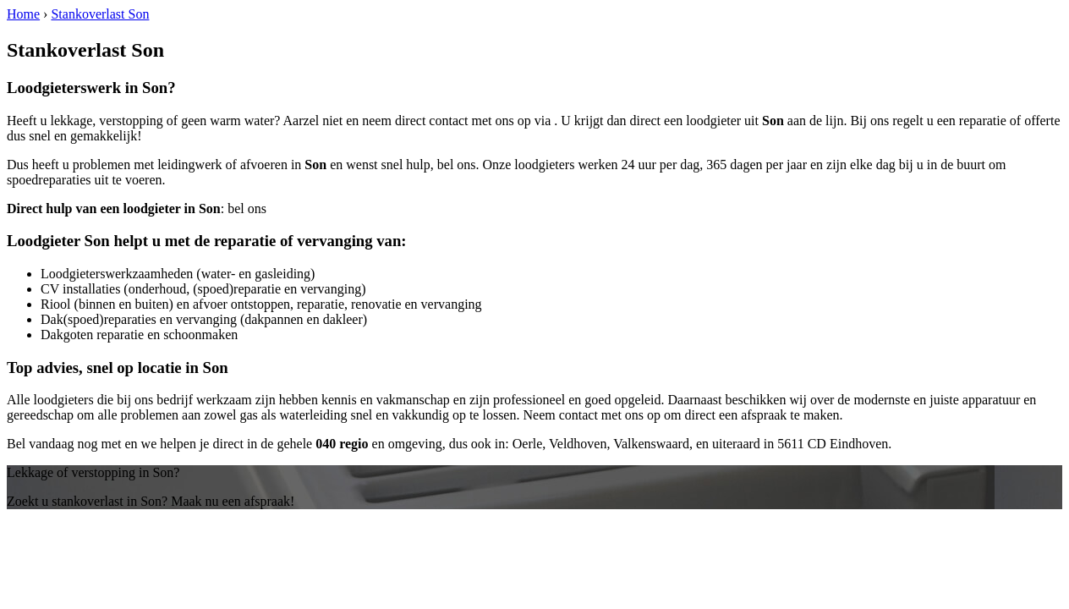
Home (23, 14)
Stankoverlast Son (100, 14)
